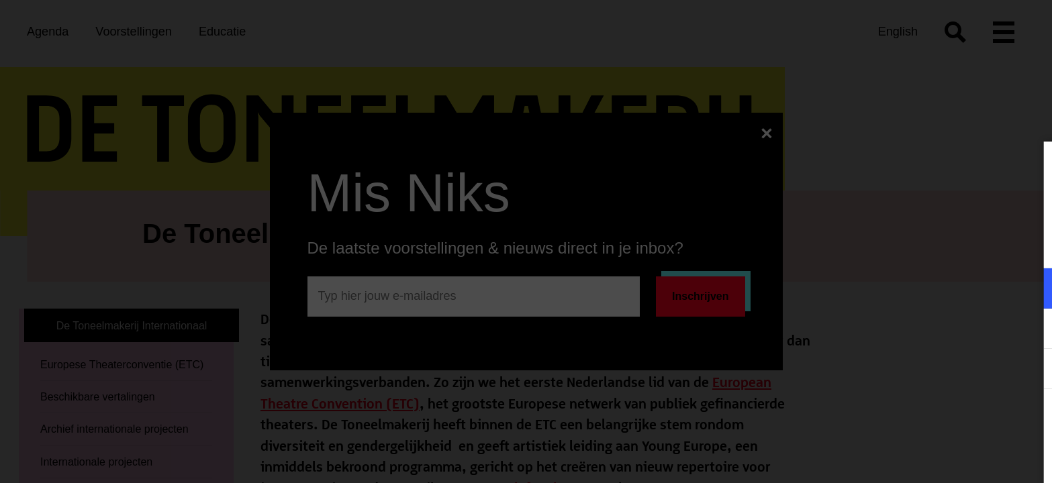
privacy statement (884, 244)
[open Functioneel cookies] (1030, 289)
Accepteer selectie (938, 458)
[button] (924, 288)
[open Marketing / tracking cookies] (1030, 330)
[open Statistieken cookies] (1030, 370)
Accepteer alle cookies (938, 419)
